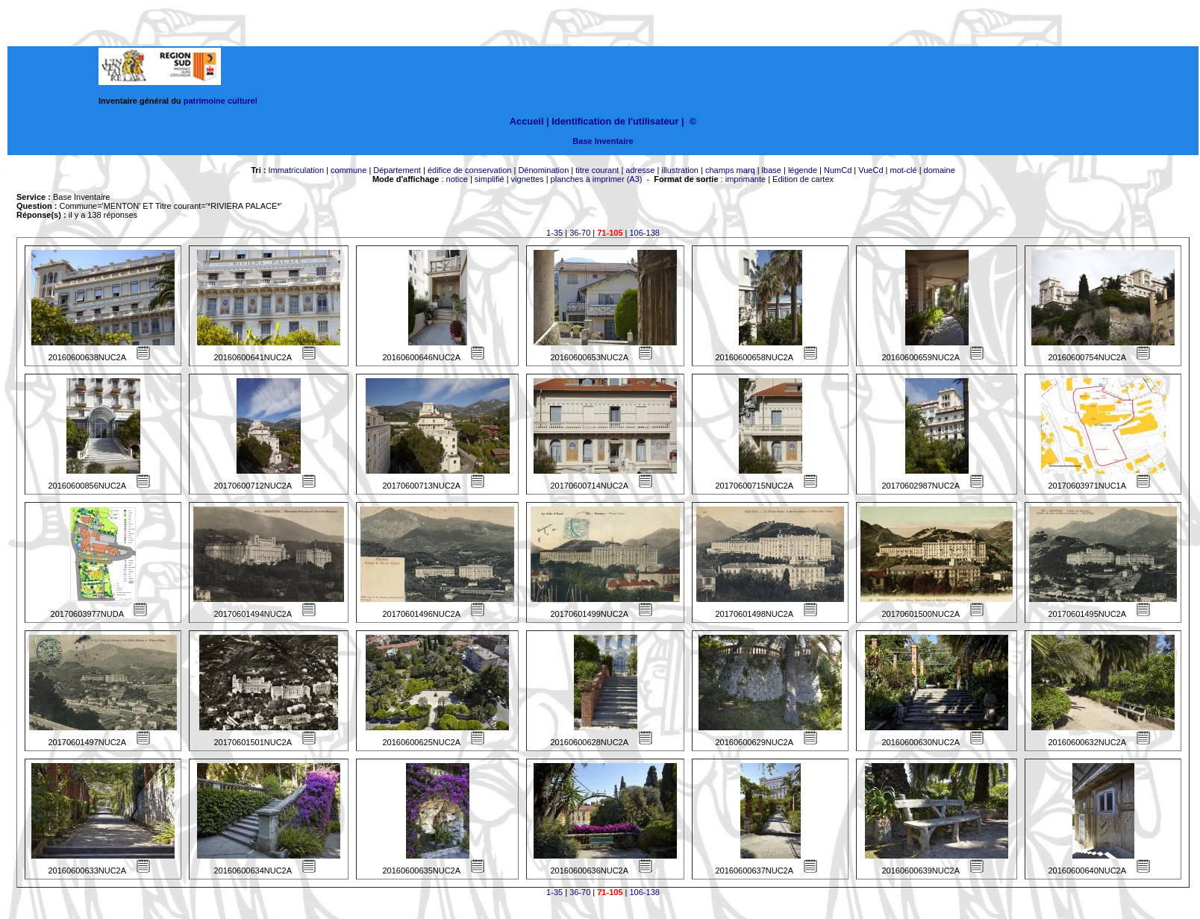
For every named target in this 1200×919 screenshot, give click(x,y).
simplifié (489, 179)
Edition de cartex (803, 179)
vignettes (527, 179)
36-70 (579, 232)
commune (348, 170)
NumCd (837, 170)
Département (397, 170)
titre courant (597, 170)
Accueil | (529, 121)
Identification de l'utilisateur (614, 121)
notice (457, 179)
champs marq (730, 170)
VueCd (870, 170)
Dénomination (543, 170)
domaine (939, 170)
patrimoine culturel (220, 100)
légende (802, 170)
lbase (771, 170)
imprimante (745, 179)
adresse (639, 170)
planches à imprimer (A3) (597, 179)
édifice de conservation (470, 170)
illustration (680, 170)
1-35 (554, 232)
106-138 (645, 232)
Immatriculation (296, 170)
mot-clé (903, 170)
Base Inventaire (602, 141)
